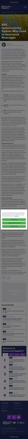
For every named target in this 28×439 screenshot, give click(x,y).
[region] (14, 219)
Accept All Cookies (13, 226)
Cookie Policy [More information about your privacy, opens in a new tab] (16, 216)
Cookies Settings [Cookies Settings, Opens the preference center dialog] (14, 219)
